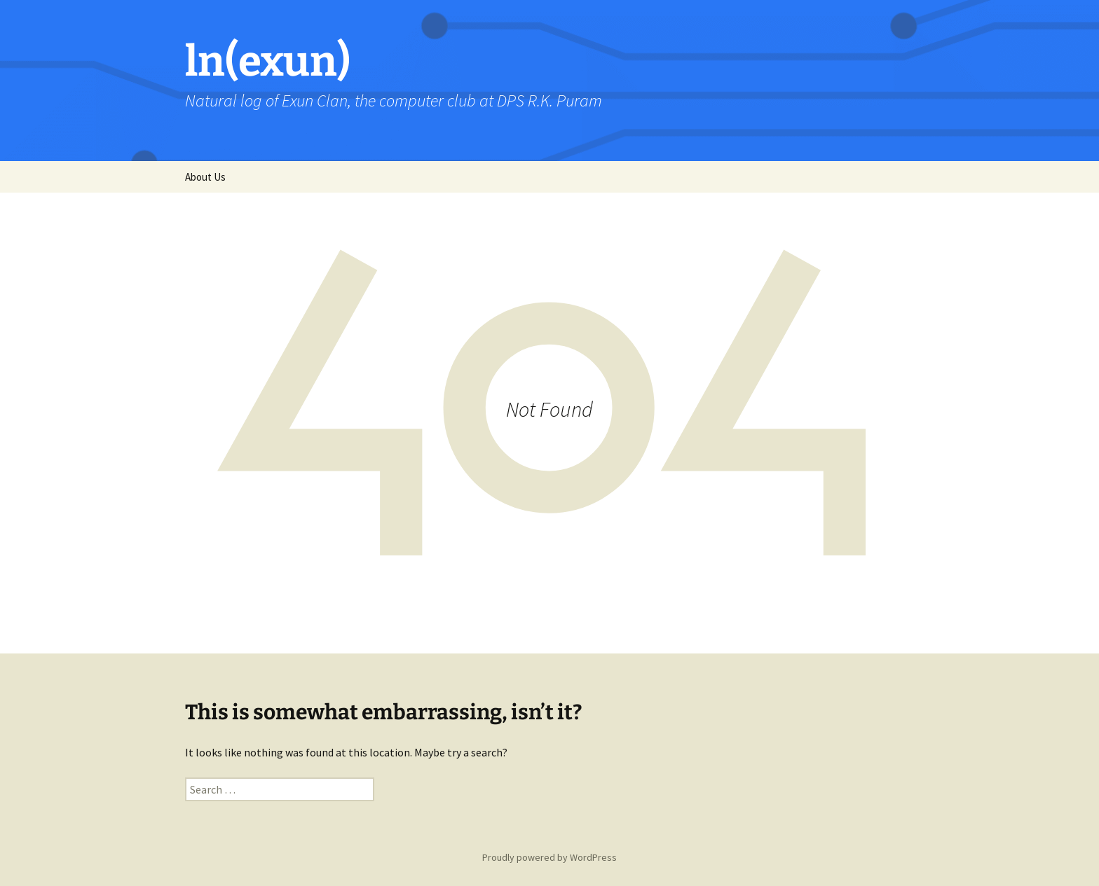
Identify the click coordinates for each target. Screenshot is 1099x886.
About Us (205, 177)
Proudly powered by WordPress (549, 857)
